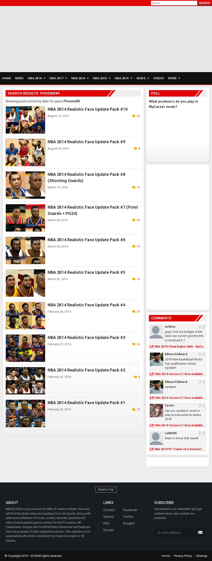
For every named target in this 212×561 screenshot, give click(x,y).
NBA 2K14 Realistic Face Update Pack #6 (86, 239)
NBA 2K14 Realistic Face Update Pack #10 (88, 109)
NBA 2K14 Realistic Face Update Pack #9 (86, 141)
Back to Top (106, 489)
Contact (109, 510)
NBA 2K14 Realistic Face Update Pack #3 (86, 337)
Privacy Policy (183, 556)
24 (138, 116)
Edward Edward (176, 354)
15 (138, 187)
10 (138, 409)
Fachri (169, 405)
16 (138, 279)
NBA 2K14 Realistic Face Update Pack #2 (86, 370)
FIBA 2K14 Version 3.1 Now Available (178, 374)
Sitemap (201, 556)
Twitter (128, 516)
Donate (108, 530)
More (172, 78)
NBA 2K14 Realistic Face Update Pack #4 (86, 304)
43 (138, 220)
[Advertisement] (54, 38)
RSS (106, 523)
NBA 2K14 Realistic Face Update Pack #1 (86, 402)
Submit (108, 516)
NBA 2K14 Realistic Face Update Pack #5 (86, 272)
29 (138, 311)
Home (166, 556)
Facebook (130, 510)
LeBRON (171, 433)
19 (138, 246)
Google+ (129, 523)
